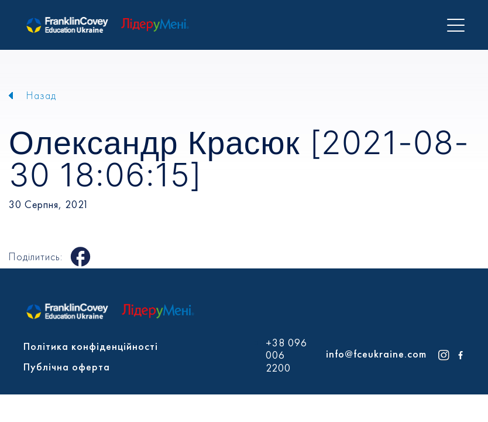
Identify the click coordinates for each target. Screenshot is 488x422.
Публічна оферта (66, 366)
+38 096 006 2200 (286, 355)
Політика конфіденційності (90, 346)
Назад (41, 95)
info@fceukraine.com (376, 354)
